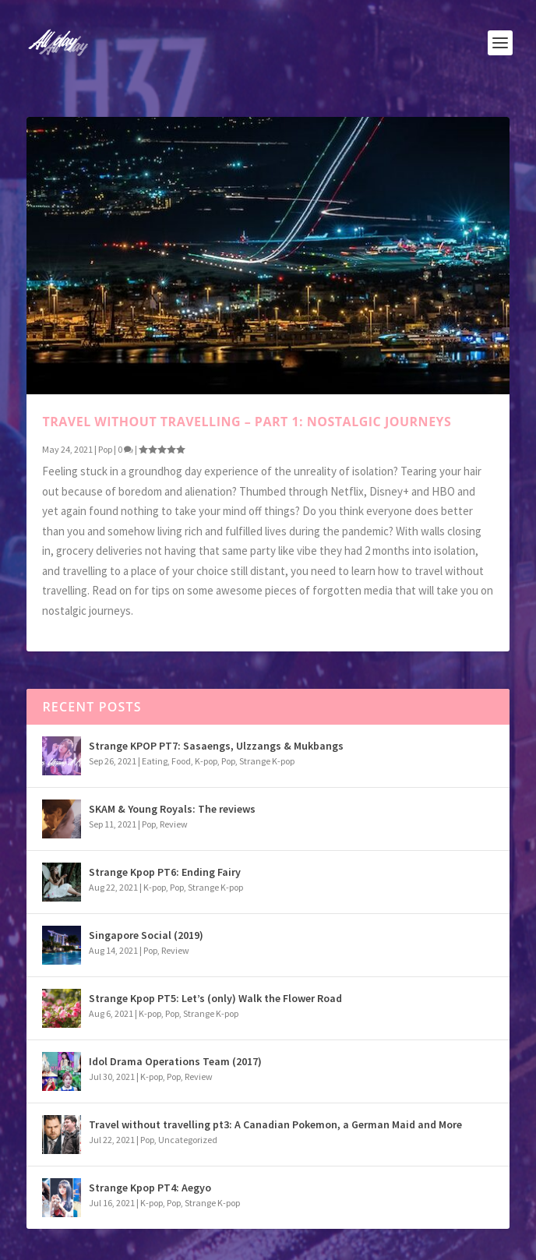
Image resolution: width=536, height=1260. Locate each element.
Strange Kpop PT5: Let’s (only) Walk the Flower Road (215, 998)
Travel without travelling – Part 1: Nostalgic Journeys (246, 421)
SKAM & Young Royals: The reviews (172, 809)
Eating (155, 761)
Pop (105, 449)
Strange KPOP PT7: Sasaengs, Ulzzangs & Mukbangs (216, 746)
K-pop (206, 761)
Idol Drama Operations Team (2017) (175, 1061)
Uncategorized (187, 1139)
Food (181, 761)
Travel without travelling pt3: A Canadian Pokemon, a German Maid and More (275, 1124)
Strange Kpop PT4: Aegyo (150, 1188)
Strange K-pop (266, 761)
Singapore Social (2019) (146, 935)
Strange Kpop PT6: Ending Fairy (165, 872)
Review (174, 824)
